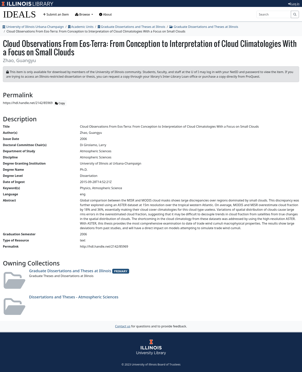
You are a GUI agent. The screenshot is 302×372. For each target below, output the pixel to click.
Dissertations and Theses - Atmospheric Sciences (73, 297)
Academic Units (81, 27)
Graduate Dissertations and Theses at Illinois (131, 27)
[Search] (273, 14)
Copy (60, 103)
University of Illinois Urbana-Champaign (33, 27)
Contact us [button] (123, 326)
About (105, 14)
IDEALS (19, 14)
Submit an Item (56, 14)
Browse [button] (83, 14)
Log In (293, 4)
